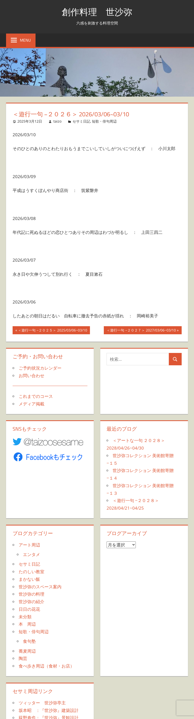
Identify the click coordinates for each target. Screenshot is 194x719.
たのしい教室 (31, 571)
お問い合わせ (31, 375)
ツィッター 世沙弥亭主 (42, 703)
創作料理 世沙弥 (97, 12)
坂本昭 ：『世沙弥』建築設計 (49, 710)
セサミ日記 (81, 121)
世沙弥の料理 (31, 594)
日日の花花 (29, 609)
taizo (57, 121)
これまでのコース (36, 396)
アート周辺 (29, 545)
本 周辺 (27, 624)
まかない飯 (29, 579)
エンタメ (31, 554)
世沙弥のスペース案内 (40, 587)
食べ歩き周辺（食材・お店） (46, 666)
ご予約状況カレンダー (40, 368)
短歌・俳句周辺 (104, 121)
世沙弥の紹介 (31, 601)
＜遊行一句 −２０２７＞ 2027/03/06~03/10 (141, 331)
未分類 (25, 617)
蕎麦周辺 (27, 651)
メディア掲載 (31, 404)
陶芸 (23, 658)
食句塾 (29, 641)
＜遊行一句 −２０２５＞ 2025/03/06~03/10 (52, 331)
